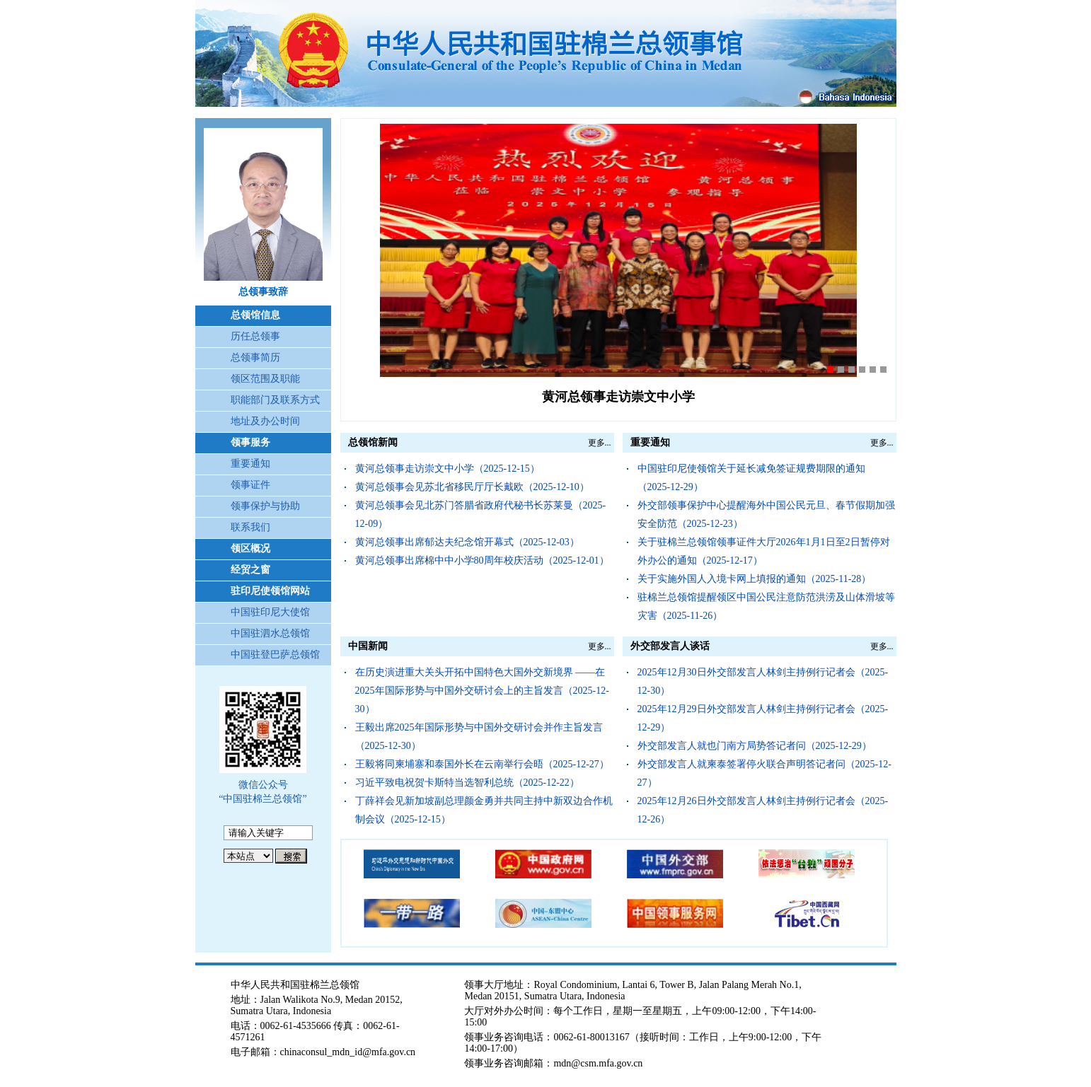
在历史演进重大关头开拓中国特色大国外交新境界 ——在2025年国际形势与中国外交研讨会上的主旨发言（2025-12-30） (482, 690)
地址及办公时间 (265, 421)
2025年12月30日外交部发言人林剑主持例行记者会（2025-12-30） (763, 681)
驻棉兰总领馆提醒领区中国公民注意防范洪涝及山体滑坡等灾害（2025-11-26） (766, 606)
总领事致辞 (263, 291)
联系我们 (250, 527)
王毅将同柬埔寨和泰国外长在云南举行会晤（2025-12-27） (482, 764)
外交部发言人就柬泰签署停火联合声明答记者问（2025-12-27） (764, 773)
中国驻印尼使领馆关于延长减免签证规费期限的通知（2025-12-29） (751, 477)
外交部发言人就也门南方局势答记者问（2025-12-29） (754, 745)
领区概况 (250, 548)
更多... (599, 443)
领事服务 (250, 442)
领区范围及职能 (265, 378)
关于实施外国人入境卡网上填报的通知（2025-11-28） (754, 579)
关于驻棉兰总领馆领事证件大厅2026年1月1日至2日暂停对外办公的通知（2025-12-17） (763, 551)
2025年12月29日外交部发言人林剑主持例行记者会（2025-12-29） (763, 718)
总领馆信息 (255, 315)
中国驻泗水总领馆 (270, 633)
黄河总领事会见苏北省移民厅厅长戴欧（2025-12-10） (472, 487)
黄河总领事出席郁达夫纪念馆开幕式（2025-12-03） (467, 542)
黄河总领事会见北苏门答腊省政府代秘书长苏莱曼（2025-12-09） (480, 514)
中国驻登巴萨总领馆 (275, 654)
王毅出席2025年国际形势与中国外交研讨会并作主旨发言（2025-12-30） (479, 736)
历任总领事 (255, 336)
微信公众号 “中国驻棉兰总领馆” (262, 791)
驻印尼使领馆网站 (270, 591)
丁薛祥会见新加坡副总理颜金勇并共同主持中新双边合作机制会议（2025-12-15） (484, 810)
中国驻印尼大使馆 (270, 612)
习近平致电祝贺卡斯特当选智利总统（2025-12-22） (467, 782)
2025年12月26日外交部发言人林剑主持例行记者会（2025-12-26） (763, 810)
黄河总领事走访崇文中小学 (618, 397)
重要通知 (250, 463)
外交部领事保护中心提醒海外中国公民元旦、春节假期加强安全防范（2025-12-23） (766, 514)
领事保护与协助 (265, 506)
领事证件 (250, 484)
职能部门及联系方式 (275, 400)
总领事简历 (255, 357)
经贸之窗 (250, 569)
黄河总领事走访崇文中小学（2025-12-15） (447, 468)
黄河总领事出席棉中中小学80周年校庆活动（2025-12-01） (482, 560)
